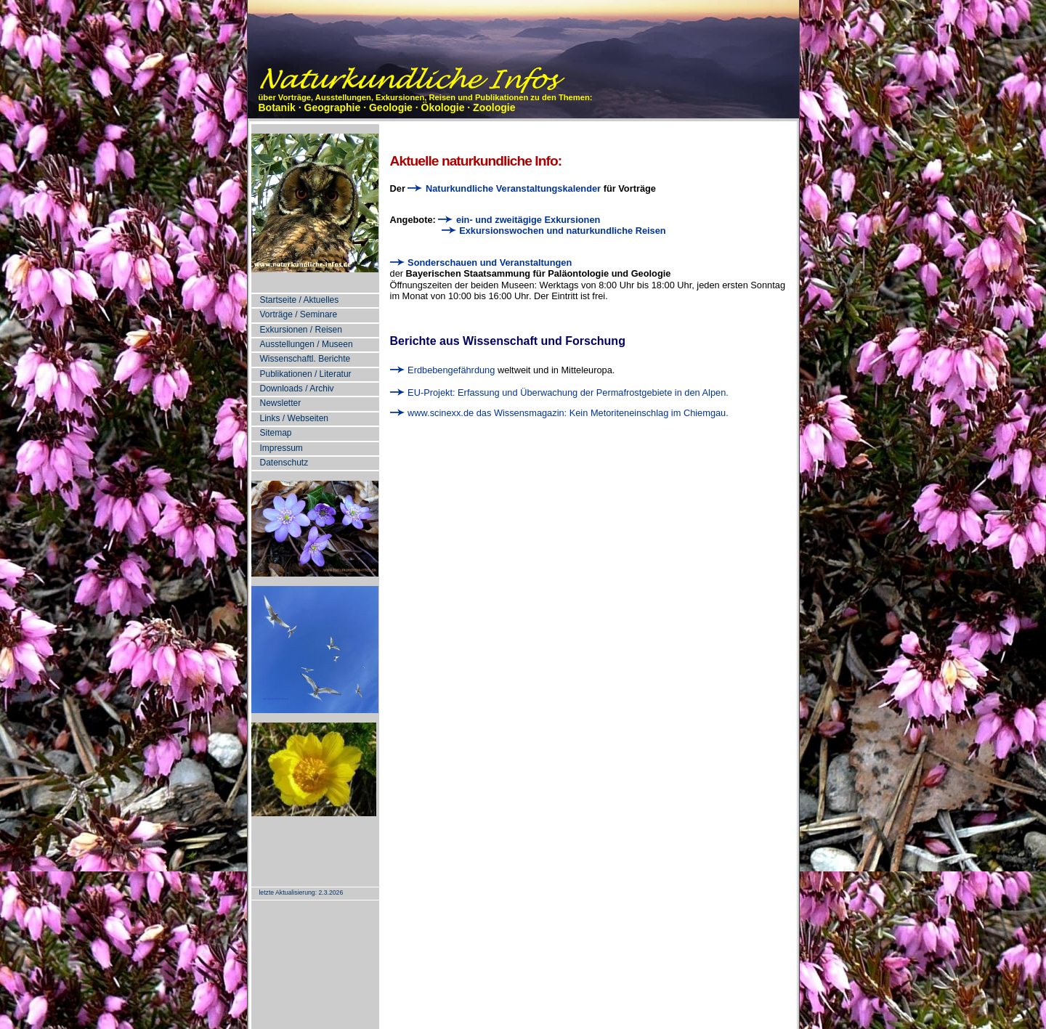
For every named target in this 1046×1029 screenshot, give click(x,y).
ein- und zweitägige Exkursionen (520, 219)
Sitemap (276, 433)
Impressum (281, 448)
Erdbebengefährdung (442, 370)
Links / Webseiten (294, 418)
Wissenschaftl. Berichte (305, 359)
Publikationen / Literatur (306, 374)
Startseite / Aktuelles (299, 300)
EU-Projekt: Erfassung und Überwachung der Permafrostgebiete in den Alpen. (559, 392)
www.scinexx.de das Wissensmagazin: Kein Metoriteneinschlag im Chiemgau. (559, 412)
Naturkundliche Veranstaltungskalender (504, 188)
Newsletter (280, 403)
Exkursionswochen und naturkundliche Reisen (555, 230)
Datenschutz (284, 462)
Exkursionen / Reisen (301, 330)
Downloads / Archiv (297, 388)
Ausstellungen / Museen (306, 344)
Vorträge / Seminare (299, 314)
